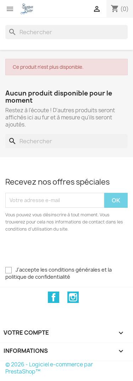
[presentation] (64, 252)
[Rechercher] (66, 32)
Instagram (73, 297)
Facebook (53, 297)
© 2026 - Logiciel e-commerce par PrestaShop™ (49, 368)
